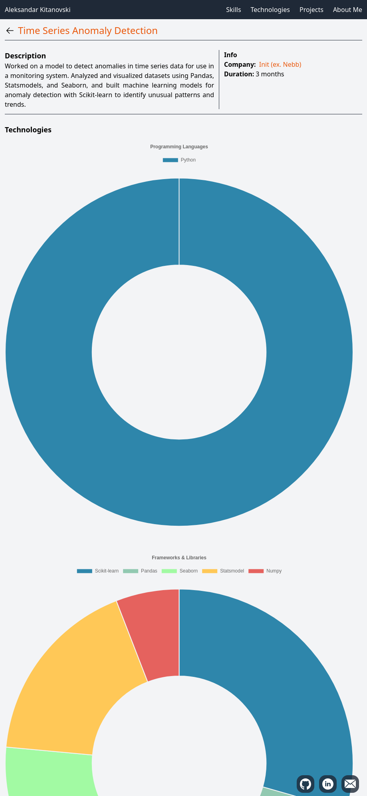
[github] (305, 784)
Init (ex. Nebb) (280, 64)
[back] (10, 31)
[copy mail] (350, 784)
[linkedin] (328, 784)
